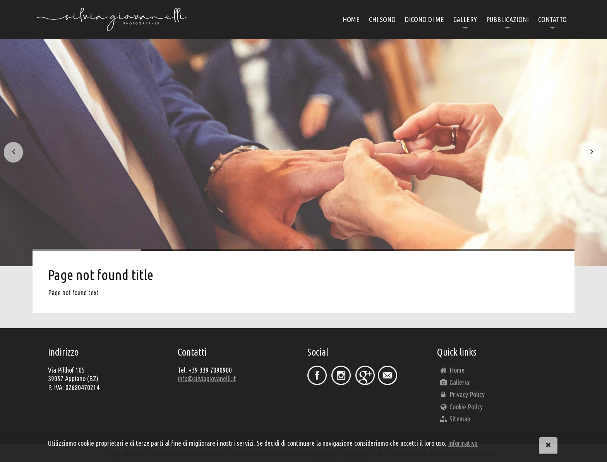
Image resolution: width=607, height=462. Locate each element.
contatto (552, 19)
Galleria (454, 382)
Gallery (465, 19)
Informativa (463, 443)
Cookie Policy (461, 407)
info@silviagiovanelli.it (207, 378)
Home (452, 370)
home (351, 19)
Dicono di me (424, 19)
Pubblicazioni (507, 19)
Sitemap (454, 419)
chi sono (382, 19)
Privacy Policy (462, 394)
